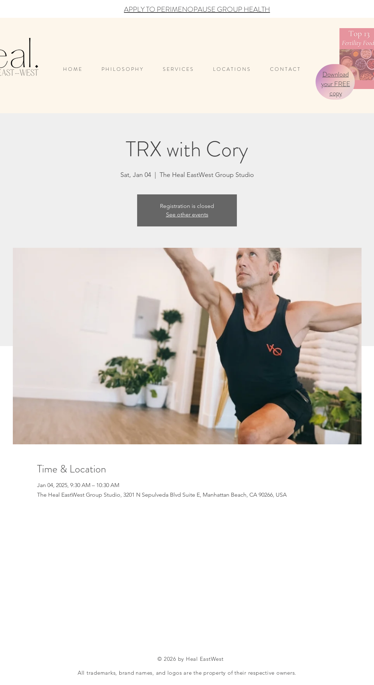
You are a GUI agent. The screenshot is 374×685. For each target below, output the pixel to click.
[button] (236, 69)
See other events (187, 214)
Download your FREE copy (335, 83)
